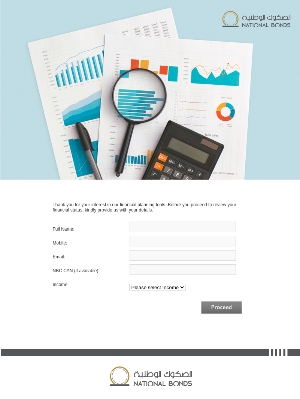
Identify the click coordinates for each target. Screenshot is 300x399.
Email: (78, 257)
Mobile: (86, 243)
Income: (61, 284)
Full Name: (65, 229)
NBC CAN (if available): (76, 270)
